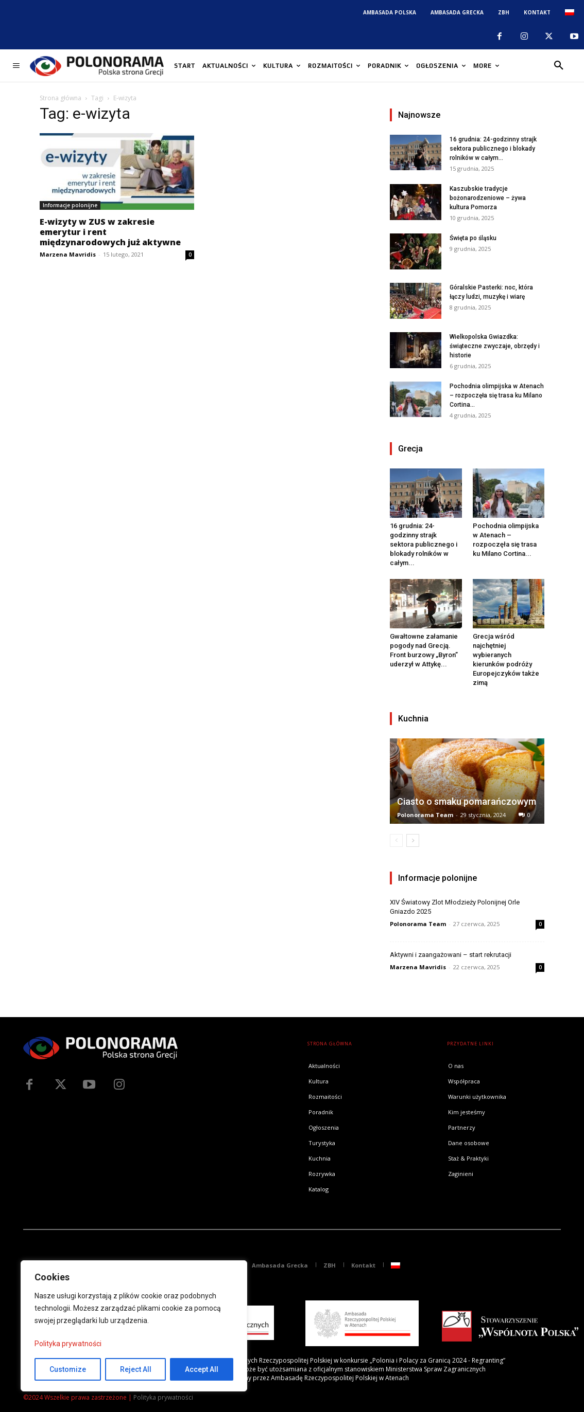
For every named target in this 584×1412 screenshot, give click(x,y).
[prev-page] (396, 840)
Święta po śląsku (473, 238)
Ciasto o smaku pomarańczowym (466, 801)
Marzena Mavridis (68, 254)
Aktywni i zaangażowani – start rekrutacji (450, 954)
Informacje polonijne (70, 205)
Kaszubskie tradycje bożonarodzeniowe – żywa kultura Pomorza (488, 198)
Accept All (201, 1369)
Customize (67, 1369)
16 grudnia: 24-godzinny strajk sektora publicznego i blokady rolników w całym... (493, 148)
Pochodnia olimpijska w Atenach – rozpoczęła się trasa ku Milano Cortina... (497, 395)
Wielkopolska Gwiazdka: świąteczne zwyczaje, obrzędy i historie (495, 346)
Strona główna (60, 98)
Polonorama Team (425, 815)
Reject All (135, 1369)
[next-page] (412, 840)
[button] (558, 65)
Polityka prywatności (68, 1343)
